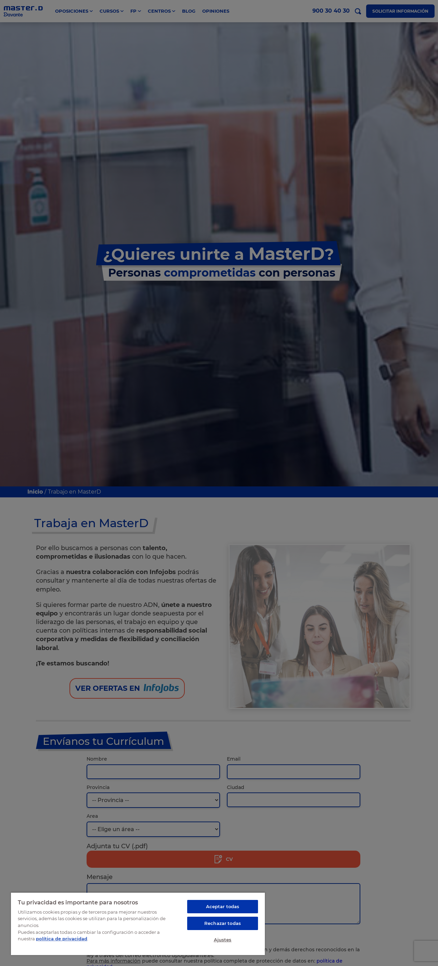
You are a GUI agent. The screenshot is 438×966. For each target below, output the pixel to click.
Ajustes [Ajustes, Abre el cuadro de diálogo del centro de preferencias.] (223, 939)
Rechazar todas (222, 923)
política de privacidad (61, 938)
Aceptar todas (223, 906)
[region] (138, 923)
